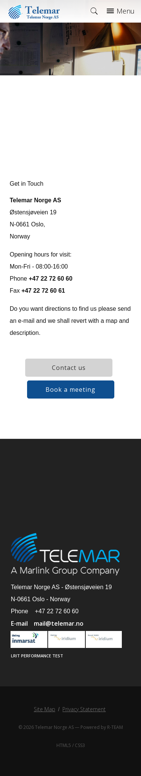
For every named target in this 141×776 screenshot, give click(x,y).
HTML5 (63, 745)
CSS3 (80, 745)
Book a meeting (70, 389)
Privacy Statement (84, 709)
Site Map (44, 709)
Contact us (69, 368)
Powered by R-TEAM (101, 727)
